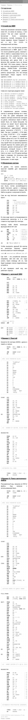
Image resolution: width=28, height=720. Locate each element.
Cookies (8, 718)
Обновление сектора (10, 13)
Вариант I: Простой (9, 17)
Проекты (9, 5)
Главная (3, 5)
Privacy (3, 718)
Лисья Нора (5, 1)
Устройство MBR (8, 11)
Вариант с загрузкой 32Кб (12, 15)
